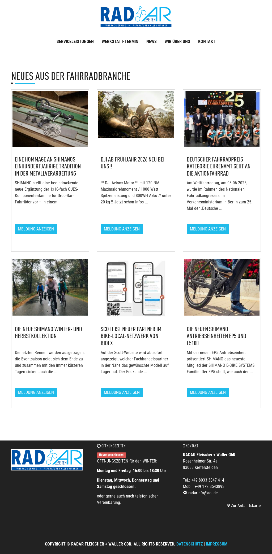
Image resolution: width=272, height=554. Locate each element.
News (151, 41)
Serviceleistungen (75, 41)
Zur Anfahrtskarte (244, 505)
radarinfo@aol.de (203, 492)
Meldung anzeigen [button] (36, 229)
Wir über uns (177, 41)
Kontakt (206, 41)
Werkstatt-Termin (120, 41)
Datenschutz (189, 544)
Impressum (216, 544)
